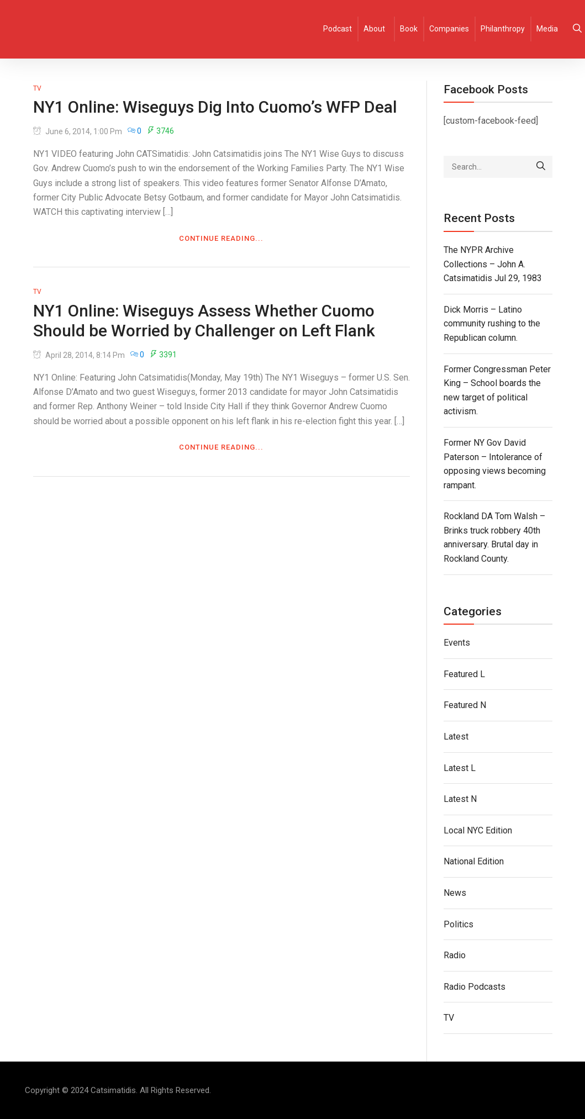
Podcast (337, 28)
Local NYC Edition (478, 830)
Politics (458, 924)
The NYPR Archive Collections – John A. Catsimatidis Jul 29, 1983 (493, 264)
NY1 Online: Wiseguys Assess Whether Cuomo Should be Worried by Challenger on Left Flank (204, 320)
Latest (456, 736)
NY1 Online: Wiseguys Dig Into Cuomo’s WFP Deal (215, 107)
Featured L (464, 674)
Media (547, 28)
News (455, 893)
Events (457, 642)
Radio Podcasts (474, 986)
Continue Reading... (221, 238)
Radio (455, 955)
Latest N (460, 799)
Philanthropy (503, 28)
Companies (449, 28)
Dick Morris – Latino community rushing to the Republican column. (492, 323)
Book (409, 28)
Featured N (465, 705)
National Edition (474, 861)
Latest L (460, 768)
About (374, 28)
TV (37, 88)
